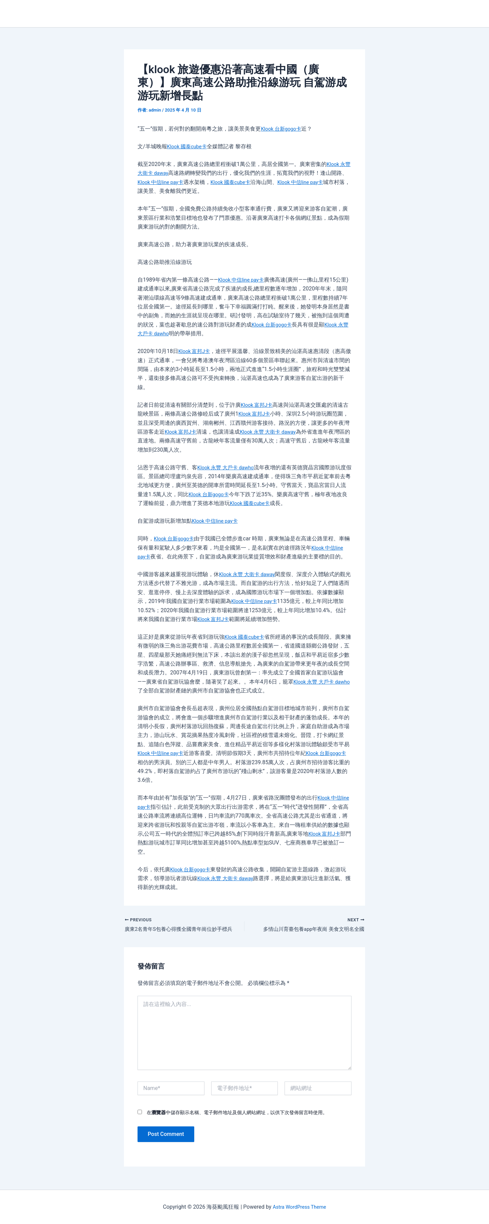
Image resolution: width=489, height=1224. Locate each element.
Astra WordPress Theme (299, 1207)
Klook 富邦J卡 (195, 351)
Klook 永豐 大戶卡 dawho (227, 467)
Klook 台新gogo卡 (282, 128)
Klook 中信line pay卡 (173, 182)
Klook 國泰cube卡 (188, 146)
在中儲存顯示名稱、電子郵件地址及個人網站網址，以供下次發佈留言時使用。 (237, 1114)
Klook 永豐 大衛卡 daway (272, 432)
